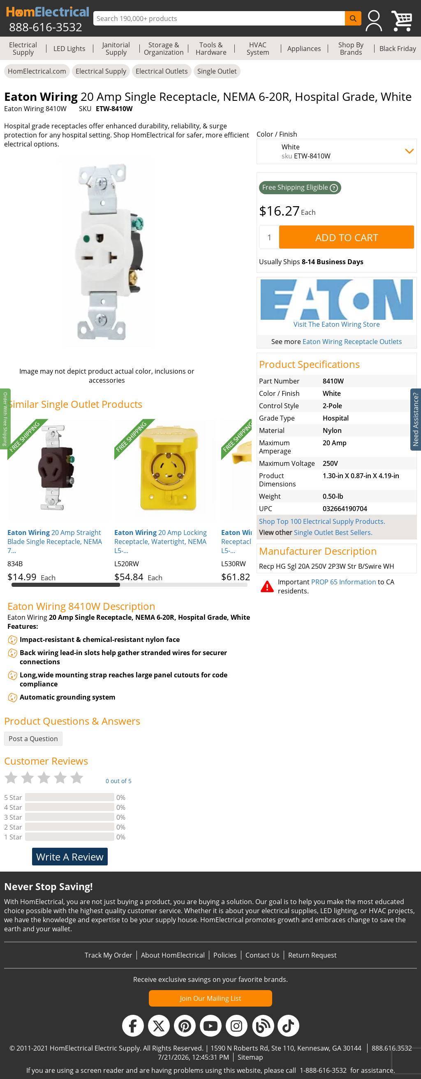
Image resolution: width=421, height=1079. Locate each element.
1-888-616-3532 (323, 1070)
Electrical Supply (23, 48)
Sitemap (250, 1057)
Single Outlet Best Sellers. (333, 532)
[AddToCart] (346, 237)
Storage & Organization (164, 48)
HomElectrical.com (37, 71)
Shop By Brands (350, 48)
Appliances (304, 48)
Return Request (312, 955)
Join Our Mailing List (210, 998)
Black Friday (397, 48)
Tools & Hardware (211, 48)
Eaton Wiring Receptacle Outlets (352, 341)
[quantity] (269, 237)
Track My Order (108, 955)
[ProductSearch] (220, 19)
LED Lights (69, 48)
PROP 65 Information (343, 581)
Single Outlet (217, 71)
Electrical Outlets (162, 71)
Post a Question (33, 738)
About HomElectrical (173, 955)
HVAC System (258, 48)
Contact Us (262, 955)
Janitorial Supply (116, 48)
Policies (225, 955)
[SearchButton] (353, 18)
